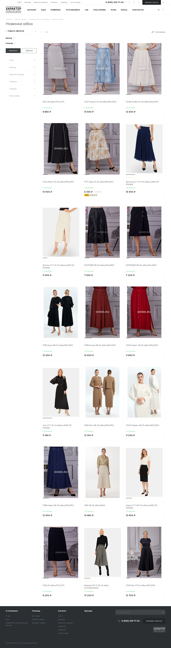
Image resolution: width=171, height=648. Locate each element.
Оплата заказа (38, 619)
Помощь (36, 611)
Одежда (64, 2)
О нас (8, 616)
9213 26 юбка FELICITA (53, 102)
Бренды (28, 2)
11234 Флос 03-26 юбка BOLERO (58, 182)
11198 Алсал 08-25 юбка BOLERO (100, 345)
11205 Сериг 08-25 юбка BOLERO (142, 345)
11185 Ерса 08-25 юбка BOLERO (58, 345)
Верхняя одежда (41, 2)
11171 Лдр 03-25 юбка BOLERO (99, 182)
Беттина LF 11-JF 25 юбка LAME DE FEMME (142, 183)
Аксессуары (75, 2)
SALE (19, 2)
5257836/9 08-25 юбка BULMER (141, 265)
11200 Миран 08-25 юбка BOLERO (142, 425)
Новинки (54, 2)
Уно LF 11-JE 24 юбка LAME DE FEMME (57, 426)
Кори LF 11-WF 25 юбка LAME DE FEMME (141, 506)
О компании (12, 611)
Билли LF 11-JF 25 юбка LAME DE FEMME (58, 266)
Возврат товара (38, 623)
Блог (8, 619)
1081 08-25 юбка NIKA (94, 505)
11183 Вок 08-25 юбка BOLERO (99, 425)
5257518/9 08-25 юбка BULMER (99, 265)
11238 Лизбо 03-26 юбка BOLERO (142, 102)
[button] (47, 94)
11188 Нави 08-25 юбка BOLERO (58, 505)
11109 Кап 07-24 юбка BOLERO (140, 585)
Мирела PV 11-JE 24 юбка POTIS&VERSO (96, 586)
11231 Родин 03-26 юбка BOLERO (100, 102)
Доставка (36, 616)
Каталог (62, 611)
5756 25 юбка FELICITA (53, 585)
